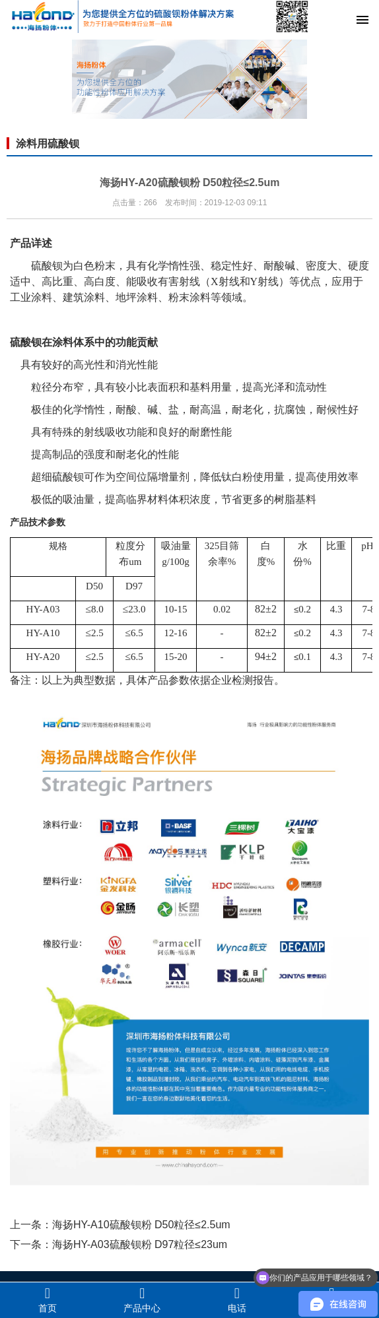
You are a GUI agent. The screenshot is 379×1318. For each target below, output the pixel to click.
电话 (237, 1299)
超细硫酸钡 (57, 476)
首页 (47, 1299)
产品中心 (142, 1299)
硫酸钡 (47, 265)
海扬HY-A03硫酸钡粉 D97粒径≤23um (139, 1244)
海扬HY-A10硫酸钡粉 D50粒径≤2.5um (141, 1224)
